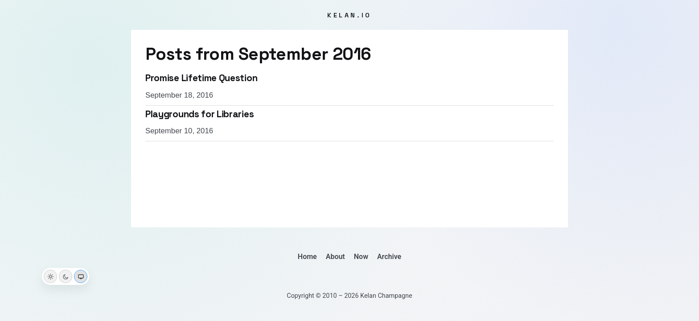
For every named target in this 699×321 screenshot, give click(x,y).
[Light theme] (50, 276)
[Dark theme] (65, 276)
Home (307, 256)
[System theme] (80, 276)
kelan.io (349, 15)
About (335, 256)
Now (361, 256)
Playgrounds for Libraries (199, 114)
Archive (389, 256)
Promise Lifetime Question (201, 78)
